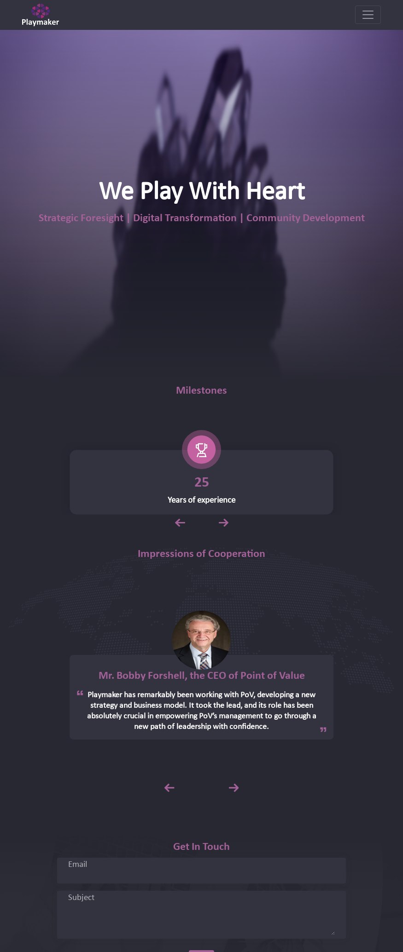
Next (223, 520)
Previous (179, 520)
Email (77, 865)
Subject (81, 898)
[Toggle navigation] (368, 15)
